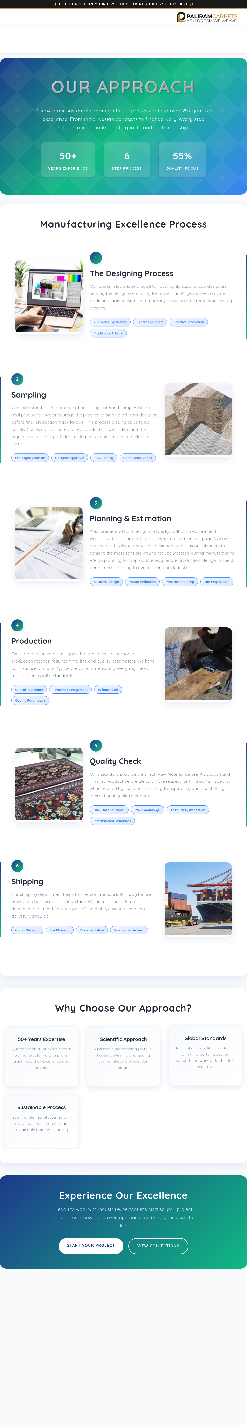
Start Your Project (91, 1245)
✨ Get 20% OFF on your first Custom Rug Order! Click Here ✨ (123, 4)
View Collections (158, 1245)
